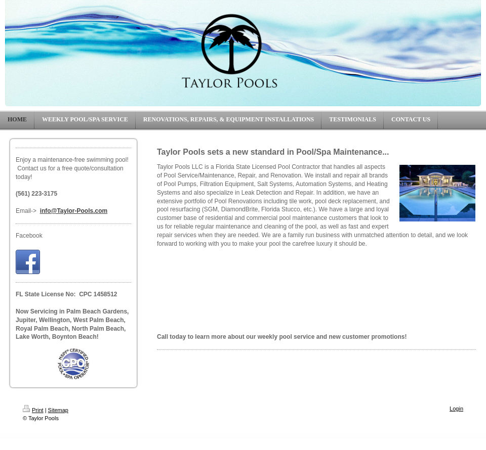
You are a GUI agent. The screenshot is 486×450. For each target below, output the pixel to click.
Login (456, 409)
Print (33, 410)
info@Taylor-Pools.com (74, 210)
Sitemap (58, 410)
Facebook (29, 235)
